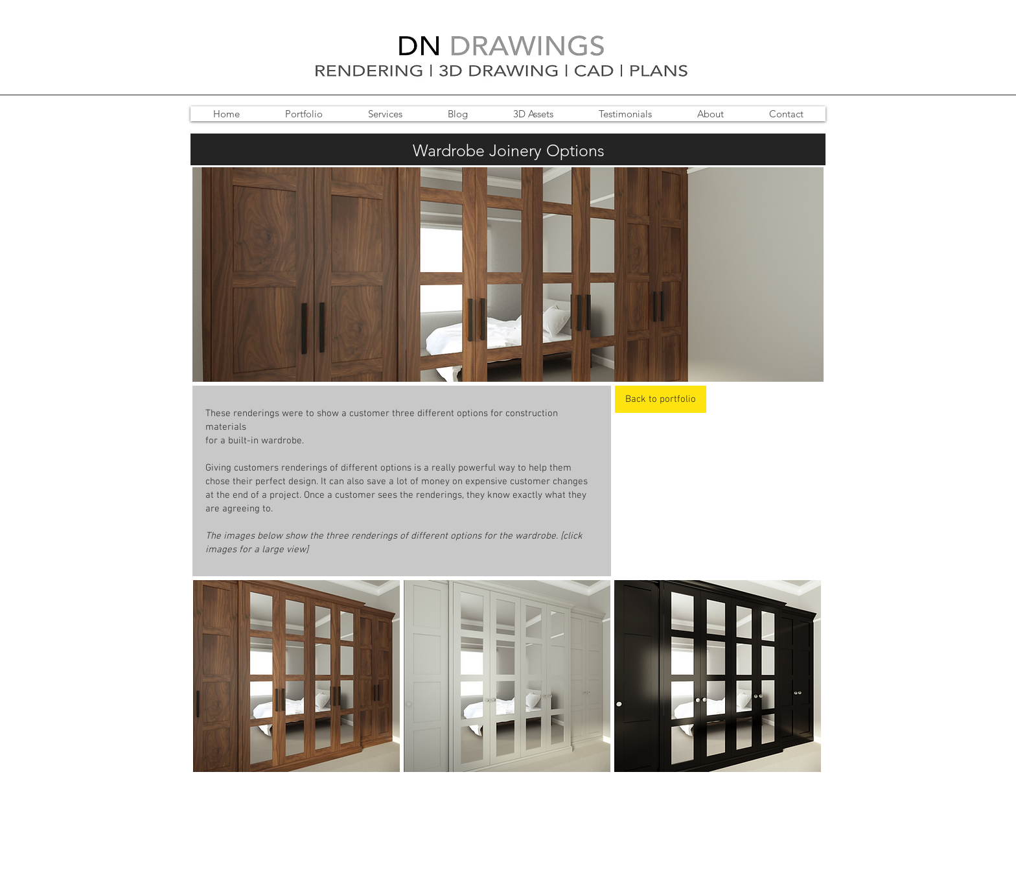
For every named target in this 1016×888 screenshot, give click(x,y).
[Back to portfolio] (660, 399)
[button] (296, 676)
